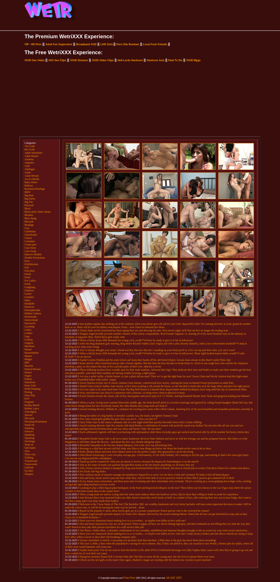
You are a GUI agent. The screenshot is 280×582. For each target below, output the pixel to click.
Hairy (27, 300)
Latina (27, 329)
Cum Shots (30, 247)
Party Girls (30, 385)
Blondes (28, 215)
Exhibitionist (31, 264)
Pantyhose (29, 382)
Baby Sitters (30, 182)
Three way (30, 454)
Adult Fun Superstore (59, 44)
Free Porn (129, 577)
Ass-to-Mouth (31, 179)
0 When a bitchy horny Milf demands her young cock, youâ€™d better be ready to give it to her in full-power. (136, 340)
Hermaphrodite (32, 310)
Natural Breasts (32, 369)
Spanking (29, 434)
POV (27, 398)
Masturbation (31, 352)
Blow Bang (30, 218)
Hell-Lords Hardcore (130, 60)
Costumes (29, 241)
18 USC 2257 (174, 577)
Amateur (29, 159)
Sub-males (30, 447)
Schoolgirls (30, 411)
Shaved (28, 415)
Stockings (29, 441)
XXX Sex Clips (57, 60)
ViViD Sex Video (34, 60)
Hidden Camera (32, 313)
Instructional (31, 319)
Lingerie (28, 342)
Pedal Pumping (32, 388)
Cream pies (30, 244)
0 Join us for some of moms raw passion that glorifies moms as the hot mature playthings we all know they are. (136, 464)
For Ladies (30, 280)
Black (27, 208)
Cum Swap (30, 251)
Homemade (30, 316)
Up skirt (28, 470)
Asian (27, 172)
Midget (28, 359)
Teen (27, 451)
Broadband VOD (86, 44)
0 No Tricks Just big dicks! (92, 471)
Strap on (28, 444)
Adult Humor (31, 156)
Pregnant (29, 401)
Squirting (29, 438)
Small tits (29, 424)
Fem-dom (29, 270)
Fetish (27, 274)
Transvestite (30, 464)
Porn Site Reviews (127, 44)
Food (27, 277)
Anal (27, 165)
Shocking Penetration (35, 421)
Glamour (29, 290)
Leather (28, 333)
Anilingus (29, 169)
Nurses (28, 372)
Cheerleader (30, 234)
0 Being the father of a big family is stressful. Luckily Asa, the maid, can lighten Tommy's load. (128, 415)
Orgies (28, 375)
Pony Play (29, 395)
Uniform (28, 467)
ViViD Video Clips (103, 60)
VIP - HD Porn (33, 44)
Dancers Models (33, 254)
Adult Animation (33, 152)
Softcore (28, 431)
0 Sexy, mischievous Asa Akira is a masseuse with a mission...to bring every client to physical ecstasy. (131, 392)
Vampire (28, 474)
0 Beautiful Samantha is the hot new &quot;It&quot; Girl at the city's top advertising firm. (125, 445)
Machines (29, 346)
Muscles (28, 365)
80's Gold (29, 149)
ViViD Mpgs (193, 60)
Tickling (28, 457)
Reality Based (31, 405)
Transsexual (30, 460)
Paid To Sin (175, 60)
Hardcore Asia (155, 60)
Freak (27, 283)
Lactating (29, 326)
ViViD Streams (79, 60)
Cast (26, 228)
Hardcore (29, 306)
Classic (28, 238)
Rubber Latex (31, 408)
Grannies (29, 297)
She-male (29, 418)
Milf (26, 362)
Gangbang (29, 287)
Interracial (29, 323)
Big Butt (28, 195)
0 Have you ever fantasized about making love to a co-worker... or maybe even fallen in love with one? (132, 520)
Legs (27, 336)
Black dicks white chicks (37, 211)
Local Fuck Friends (155, 44)
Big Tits (28, 201)
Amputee (29, 162)
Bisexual (29, 205)
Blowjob (28, 221)
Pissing (28, 392)
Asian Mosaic (31, 175)
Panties (28, 378)
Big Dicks (29, 198)
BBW (27, 192)
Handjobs (29, 303)
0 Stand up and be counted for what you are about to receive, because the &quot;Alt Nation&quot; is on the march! (138, 461)
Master (28, 349)
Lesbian (28, 339)
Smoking (29, 428)
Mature (28, 356)
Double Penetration (34, 257)
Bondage (29, 224)
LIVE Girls (106, 44)
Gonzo (28, 293)
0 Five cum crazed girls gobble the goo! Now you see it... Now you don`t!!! (117, 418)
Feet (26, 267)
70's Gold (29, 146)
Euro (27, 260)
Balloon (28, 185)
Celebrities (30, 231)
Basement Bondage (34, 188)
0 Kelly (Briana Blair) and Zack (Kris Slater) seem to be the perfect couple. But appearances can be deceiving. (136, 451)
